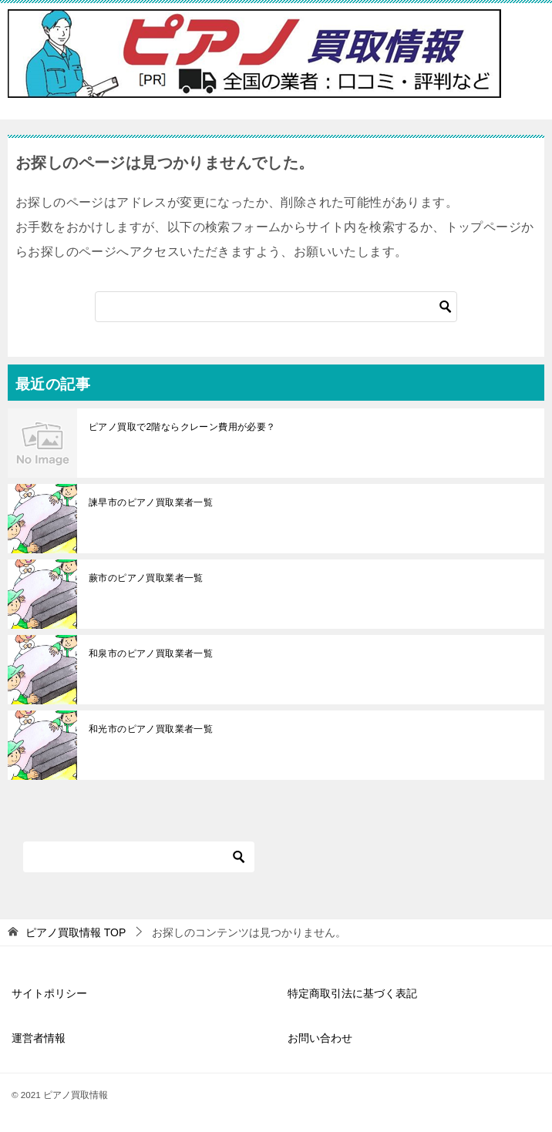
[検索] (276, 306)
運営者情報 (39, 1038)
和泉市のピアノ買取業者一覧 (151, 653)
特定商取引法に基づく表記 (352, 993)
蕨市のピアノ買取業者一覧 (146, 578)
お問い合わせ (320, 1038)
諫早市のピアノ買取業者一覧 (151, 502)
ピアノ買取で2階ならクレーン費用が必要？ (182, 427)
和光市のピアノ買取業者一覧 (151, 729)
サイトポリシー (49, 993)
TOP (75, 932)
